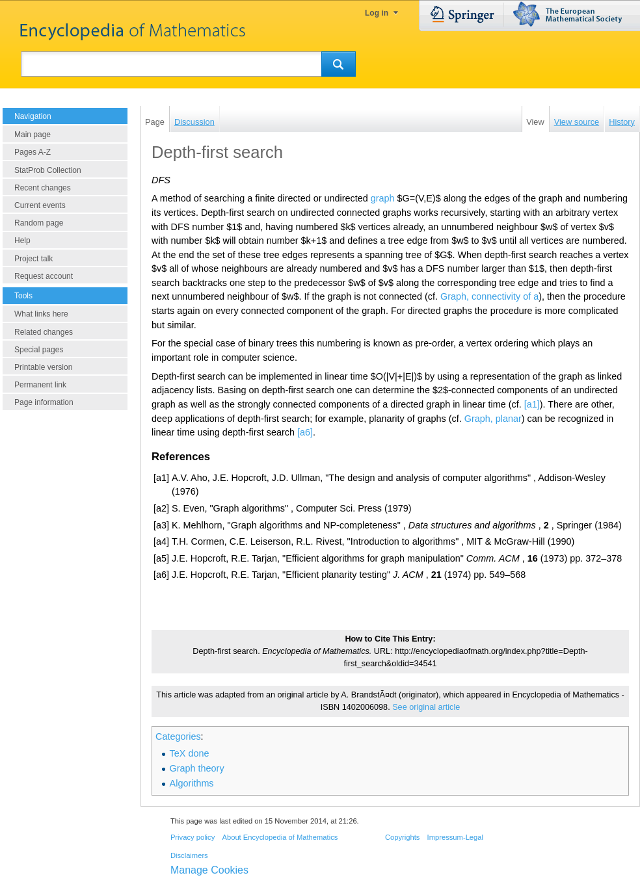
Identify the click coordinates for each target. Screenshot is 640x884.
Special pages (38, 349)
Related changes (43, 332)
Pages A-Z (32, 152)
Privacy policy (192, 837)
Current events (40, 205)
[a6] (305, 432)
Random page (38, 223)
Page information (43, 402)
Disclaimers (189, 855)
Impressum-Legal (455, 837)
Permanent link (40, 384)
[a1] (532, 404)
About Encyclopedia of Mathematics (280, 837)
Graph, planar (493, 418)
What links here (41, 313)
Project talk (33, 258)
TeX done (189, 753)
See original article (426, 707)
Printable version (43, 367)
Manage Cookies (209, 870)
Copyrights (402, 837)
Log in (376, 13)
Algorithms (192, 783)
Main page (32, 134)
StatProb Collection (47, 170)
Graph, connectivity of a (489, 296)
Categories (178, 736)
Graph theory (197, 768)
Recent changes (42, 187)
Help (22, 240)
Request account (43, 276)
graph (383, 198)
